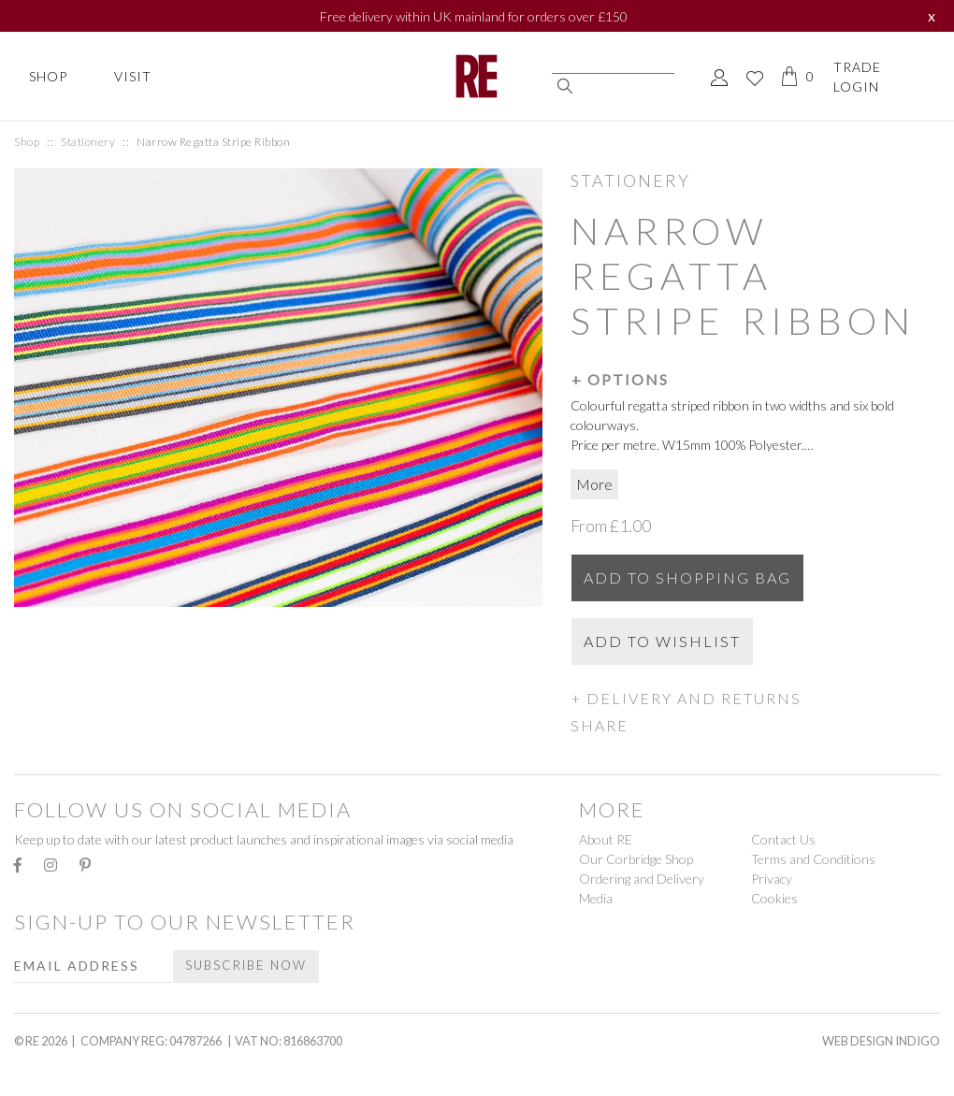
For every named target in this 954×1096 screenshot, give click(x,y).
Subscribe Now (246, 965)
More (594, 484)
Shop (48, 76)
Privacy (771, 879)
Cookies (774, 898)
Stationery (88, 142)
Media (596, 898)
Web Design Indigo (881, 1040)
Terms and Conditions (813, 859)
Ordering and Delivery (641, 879)
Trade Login (857, 76)
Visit (133, 76)
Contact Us (783, 839)
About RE (605, 839)
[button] (755, 379)
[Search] (613, 65)
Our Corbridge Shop (636, 859)
